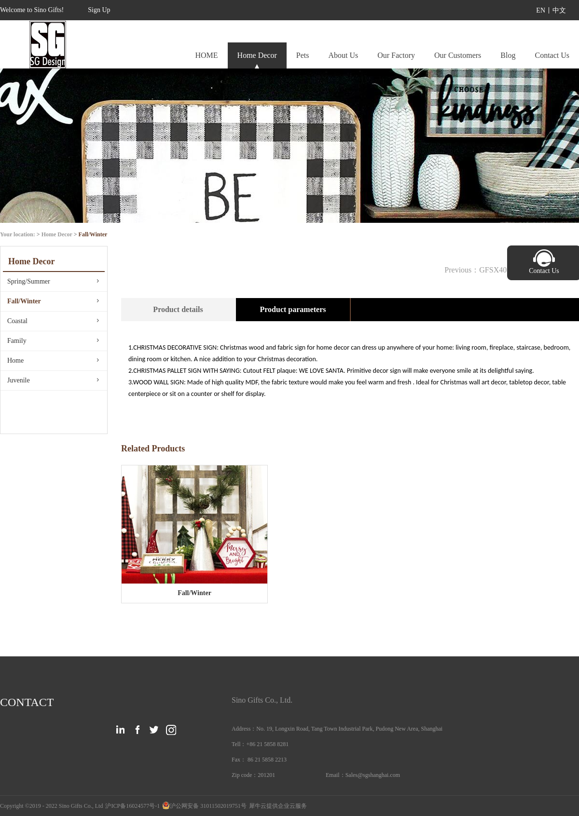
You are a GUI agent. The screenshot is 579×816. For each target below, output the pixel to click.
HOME (206, 55)
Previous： (479, 270)
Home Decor (56, 234)
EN (540, 10)
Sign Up (99, 10)
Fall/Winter (93, 234)
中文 (559, 10)
